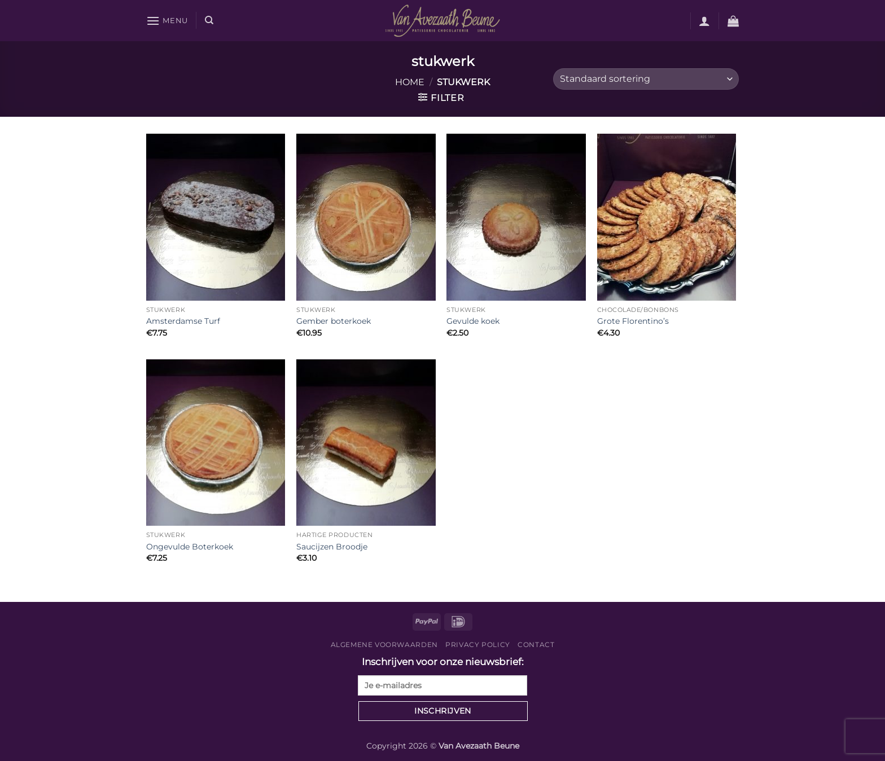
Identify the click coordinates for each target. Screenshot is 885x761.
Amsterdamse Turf (183, 321)
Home (409, 82)
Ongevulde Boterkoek (189, 547)
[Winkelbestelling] (646, 79)
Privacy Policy (477, 644)
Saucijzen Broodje (331, 547)
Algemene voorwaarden (384, 644)
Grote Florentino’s (633, 321)
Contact (536, 644)
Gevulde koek (473, 321)
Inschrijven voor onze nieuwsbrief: (442, 675)
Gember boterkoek (333, 321)
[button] (167, 20)
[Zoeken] (209, 20)
